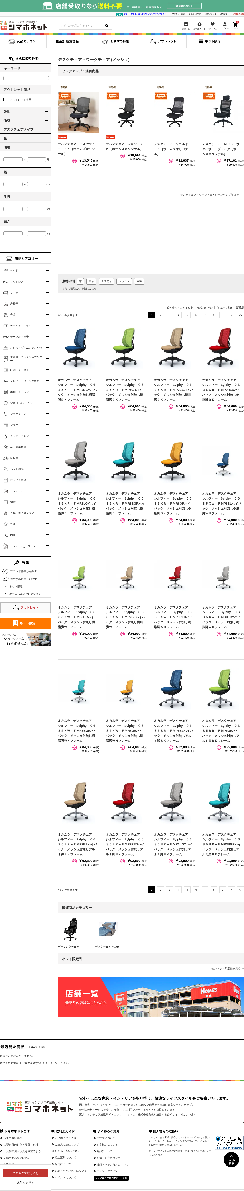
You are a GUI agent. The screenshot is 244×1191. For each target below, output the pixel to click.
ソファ (14, 292)
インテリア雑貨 (19, 435)
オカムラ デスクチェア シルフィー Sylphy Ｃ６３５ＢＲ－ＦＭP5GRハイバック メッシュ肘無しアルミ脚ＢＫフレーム (221, 730)
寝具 (13, 314)
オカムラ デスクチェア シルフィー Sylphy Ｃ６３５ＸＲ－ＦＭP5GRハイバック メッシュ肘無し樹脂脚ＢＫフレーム (125, 390)
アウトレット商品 (17, 99)
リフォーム (17, 491)
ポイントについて (65, 1177)
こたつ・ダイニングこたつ (26, 347)
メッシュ (124, 281)
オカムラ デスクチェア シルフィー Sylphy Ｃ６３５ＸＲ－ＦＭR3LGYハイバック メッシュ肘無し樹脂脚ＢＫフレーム (77, 503)
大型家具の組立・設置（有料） (22, 1144)
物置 (13, 502)
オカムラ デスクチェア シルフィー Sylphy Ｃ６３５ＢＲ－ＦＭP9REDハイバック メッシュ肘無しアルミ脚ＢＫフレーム (125, 844)
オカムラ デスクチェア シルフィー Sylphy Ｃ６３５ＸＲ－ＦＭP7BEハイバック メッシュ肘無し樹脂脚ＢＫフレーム (173, 390)
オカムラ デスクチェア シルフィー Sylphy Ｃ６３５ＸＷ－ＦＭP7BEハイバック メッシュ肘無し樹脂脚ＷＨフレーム (125, 617)
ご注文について (106, 1138)
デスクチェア (18, 414)
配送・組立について (109, 1158)
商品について (105, 1151)
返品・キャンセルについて (71, 1170)
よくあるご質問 (195, 14)
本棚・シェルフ (19, 392)
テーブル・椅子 (19, 336)
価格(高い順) (224, 307)
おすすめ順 (186, 307)
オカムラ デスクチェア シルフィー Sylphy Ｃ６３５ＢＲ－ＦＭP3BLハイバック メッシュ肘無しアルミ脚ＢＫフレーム (173, 730)
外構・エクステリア (22, 513)
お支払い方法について (68, 1150)
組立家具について (65, 1157)
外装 (13, 523)
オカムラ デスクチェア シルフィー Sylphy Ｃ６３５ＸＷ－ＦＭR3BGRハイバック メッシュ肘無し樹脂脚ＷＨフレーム (77, 730)
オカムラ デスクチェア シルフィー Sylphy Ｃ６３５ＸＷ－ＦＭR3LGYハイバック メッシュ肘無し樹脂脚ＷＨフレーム (221, 617)
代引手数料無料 (13, 1138)
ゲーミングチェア (68, 946)
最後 (240, 315)
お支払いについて (107, 1144)
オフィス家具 (18, 480)
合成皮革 (106, 281)
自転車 (14, 458)
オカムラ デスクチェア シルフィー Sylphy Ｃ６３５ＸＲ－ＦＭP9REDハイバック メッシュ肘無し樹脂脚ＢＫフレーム (221, 390)
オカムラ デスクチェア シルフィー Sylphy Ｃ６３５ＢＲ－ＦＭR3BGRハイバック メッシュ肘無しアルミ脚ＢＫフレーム (221, 844)
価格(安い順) (205, 307)
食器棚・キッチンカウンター (26, 358)
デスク (14, 425)
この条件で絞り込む (26, 1173)
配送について (63, 1164)
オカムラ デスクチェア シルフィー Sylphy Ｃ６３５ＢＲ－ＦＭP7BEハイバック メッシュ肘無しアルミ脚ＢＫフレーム (77, 844)
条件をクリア (25, 1182)
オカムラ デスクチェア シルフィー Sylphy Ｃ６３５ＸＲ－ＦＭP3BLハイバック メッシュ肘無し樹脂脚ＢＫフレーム (77, 390)
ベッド (14, 270)
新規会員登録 (238, 14)
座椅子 (14, 303)
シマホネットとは (177, 14)
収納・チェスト (19, 370)
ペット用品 (17, 469)
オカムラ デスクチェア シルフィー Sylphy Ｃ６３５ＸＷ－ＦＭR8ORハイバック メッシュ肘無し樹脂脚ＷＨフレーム (125, 730)
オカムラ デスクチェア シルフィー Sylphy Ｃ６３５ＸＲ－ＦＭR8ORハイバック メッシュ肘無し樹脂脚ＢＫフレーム (173, 503)
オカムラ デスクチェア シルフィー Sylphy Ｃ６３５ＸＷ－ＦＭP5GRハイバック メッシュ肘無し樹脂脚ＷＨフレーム (77, 617)
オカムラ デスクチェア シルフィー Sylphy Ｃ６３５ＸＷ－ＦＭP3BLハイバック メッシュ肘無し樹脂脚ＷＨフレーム (221, 503)
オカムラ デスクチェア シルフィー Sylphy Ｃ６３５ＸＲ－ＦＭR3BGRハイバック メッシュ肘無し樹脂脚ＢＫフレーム (125, 503)
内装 (13, 535)
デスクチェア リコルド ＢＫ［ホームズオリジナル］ (172, 149)
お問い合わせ (210, 14)
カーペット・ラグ (20, 325)
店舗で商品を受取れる (17, 1158)
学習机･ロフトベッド (22, 402)
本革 (91, 281)
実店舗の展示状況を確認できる (22, 1151)
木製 (139, 281)
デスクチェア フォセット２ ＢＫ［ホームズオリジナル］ (76, 149)
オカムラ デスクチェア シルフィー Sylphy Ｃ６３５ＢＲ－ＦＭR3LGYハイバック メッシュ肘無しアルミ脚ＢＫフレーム (173, 844)
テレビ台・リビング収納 (24, 381)
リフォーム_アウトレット (25, 546)
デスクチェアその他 (107, 946)
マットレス (17, 281)
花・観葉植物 (18, 447)
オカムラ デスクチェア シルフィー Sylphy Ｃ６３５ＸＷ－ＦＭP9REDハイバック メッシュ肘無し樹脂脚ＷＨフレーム (173, 617)
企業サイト (224, 14)
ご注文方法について (67, 1144)
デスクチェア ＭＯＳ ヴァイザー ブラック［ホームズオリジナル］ (220, 149)
